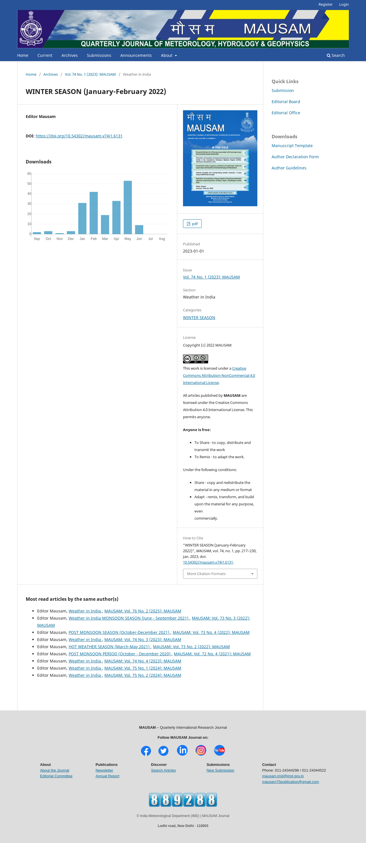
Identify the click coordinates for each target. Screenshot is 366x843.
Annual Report (107, 776)
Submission (283, 90)
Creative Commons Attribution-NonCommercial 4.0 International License (219, 375)
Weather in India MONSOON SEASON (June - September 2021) (129, 618)
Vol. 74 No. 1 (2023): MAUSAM (90, 74)
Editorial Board (286, 101)
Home (22, 55)
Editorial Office (286, 112)
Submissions (99, 55)
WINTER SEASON (199, 317)
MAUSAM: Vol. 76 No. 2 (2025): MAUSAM (142, 611)
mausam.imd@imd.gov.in (283, 776)
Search (336, 55)
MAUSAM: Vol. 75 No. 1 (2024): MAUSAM (142, 668)
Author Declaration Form (295, 156)
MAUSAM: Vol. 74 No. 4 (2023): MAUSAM (142, 661)
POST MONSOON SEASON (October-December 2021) (119, 632)
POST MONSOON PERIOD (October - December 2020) (120, 653)
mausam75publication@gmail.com (290, 782)
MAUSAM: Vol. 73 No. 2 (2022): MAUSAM (191, 646)
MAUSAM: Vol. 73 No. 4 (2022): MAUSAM (211, 632)
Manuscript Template (292, 145)
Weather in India (85, 611)
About (167, 55)
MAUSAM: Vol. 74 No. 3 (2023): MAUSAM (142, 639)
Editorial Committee (56, 776)
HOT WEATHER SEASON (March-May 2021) (110, 646)
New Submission (220, 770)
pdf (194, 223)
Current (44, 55)
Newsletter (104, 770)
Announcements (136, 55)
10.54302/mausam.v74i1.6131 (208, 562)
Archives (69, 55)
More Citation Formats (206, 573)
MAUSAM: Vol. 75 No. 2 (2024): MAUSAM (142, 675)
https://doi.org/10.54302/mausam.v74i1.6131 (79, 136)
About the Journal (54, 770)
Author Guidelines (289, 168)
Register (326, 4)
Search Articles (163, 770)
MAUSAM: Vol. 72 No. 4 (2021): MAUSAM (212, 653)
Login (344, 4)
